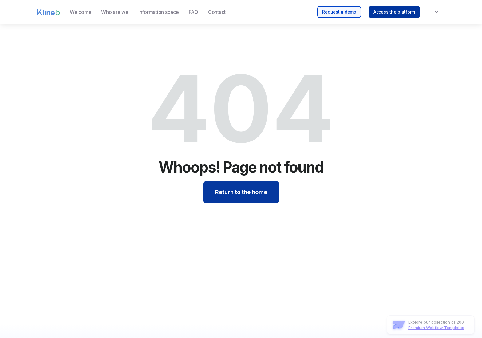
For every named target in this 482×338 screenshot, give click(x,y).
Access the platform (394, 11)
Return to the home (241, 192)
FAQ (193, 12)
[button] (432, 12)
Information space (158, 12)
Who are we (114, 12)
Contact (217, 12)
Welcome (80, 12)
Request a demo (339, 11)
